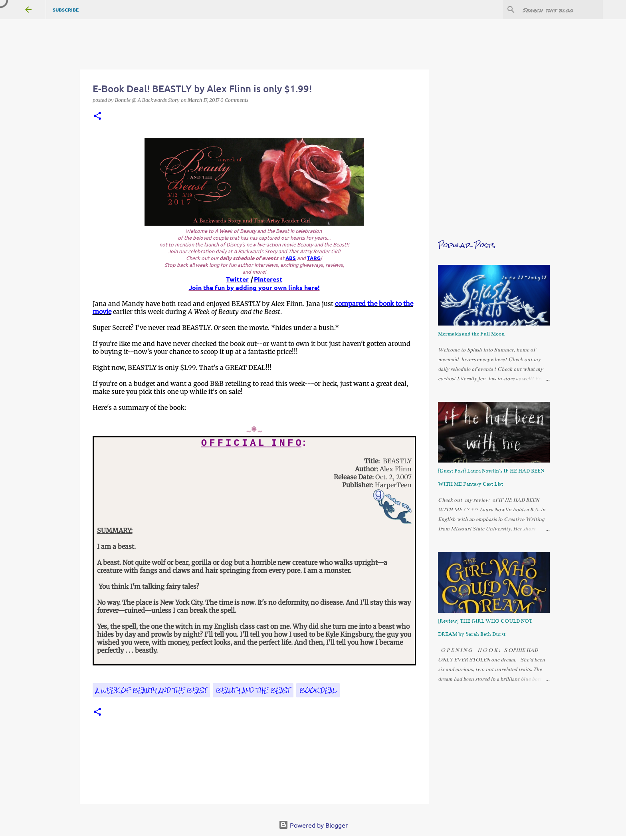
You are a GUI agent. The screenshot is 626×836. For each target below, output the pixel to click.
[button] (97, 116)
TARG (314, 257)
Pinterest (268, 279)
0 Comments (234, 100)
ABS (290, 257)
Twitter (237, 279)
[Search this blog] (561, 9)
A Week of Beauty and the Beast (151, 690)
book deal (318, 690)
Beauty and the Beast (253, 690)
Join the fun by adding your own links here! (254, 287)
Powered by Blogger (313, 825)
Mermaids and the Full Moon (471, 334)
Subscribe (66, 9)
